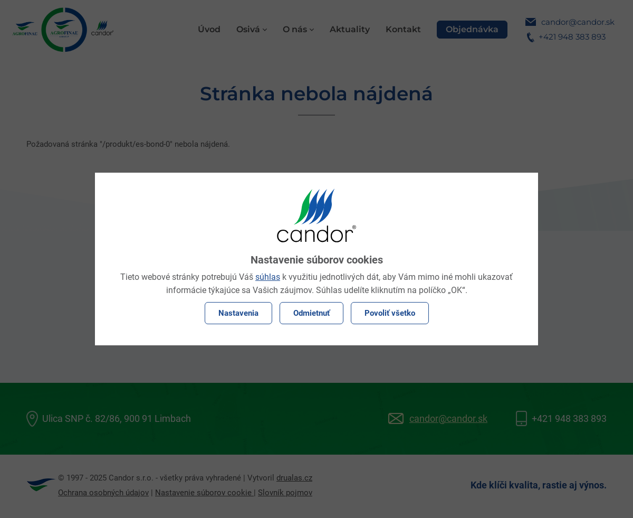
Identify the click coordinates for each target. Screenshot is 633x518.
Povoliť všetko (390, 313)
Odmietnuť (311, 313)
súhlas (267, 277)
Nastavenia (238, 313)
